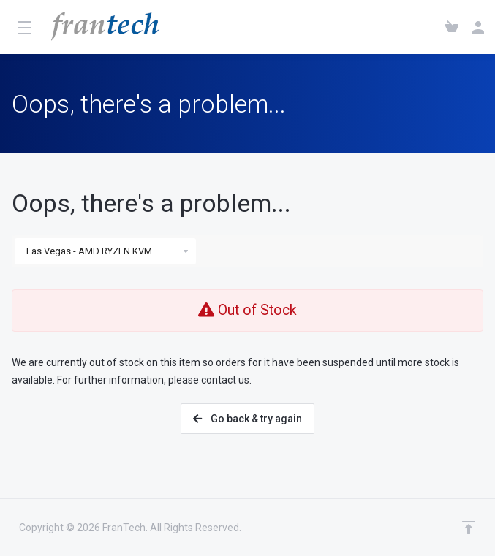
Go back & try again (247, 418)
